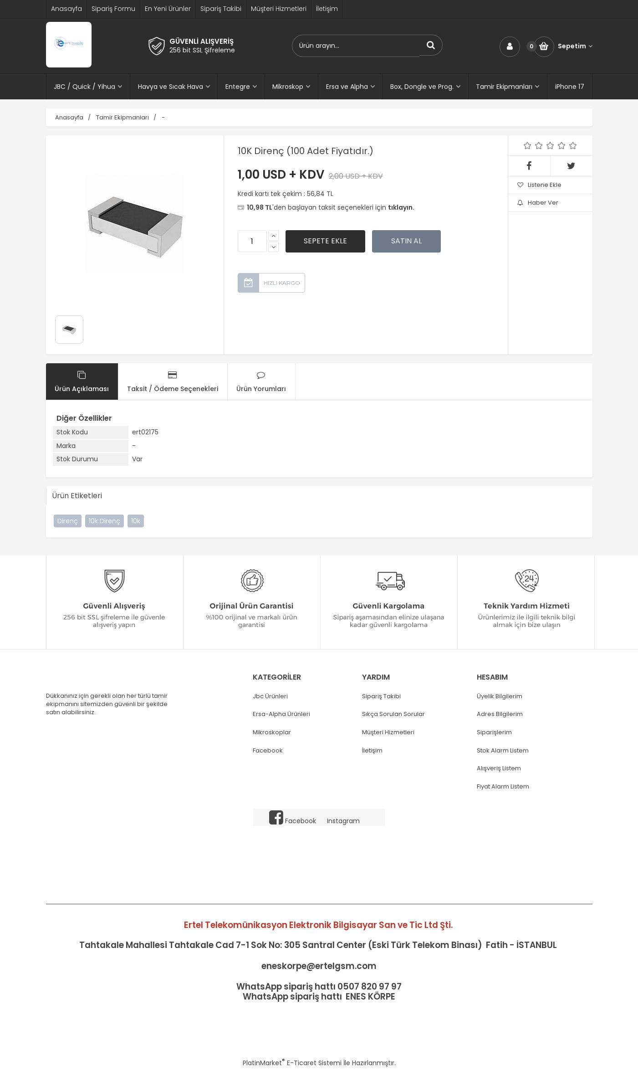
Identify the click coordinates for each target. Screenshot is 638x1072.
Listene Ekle (539, 184)
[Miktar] (252, 241)
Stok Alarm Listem (503, 751)
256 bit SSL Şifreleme (202, 50)
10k (135, 521)
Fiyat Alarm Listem (503, 787)
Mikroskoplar (272, 732)
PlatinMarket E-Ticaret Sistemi (292, 1062)
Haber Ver (537, 202)
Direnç (67, 521)
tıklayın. (401, 207)
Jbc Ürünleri (270, 696)
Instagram (343, 820)
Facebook (268, 751)
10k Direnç (104, 521)
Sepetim (575, 46)
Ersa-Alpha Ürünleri (281, 714)
